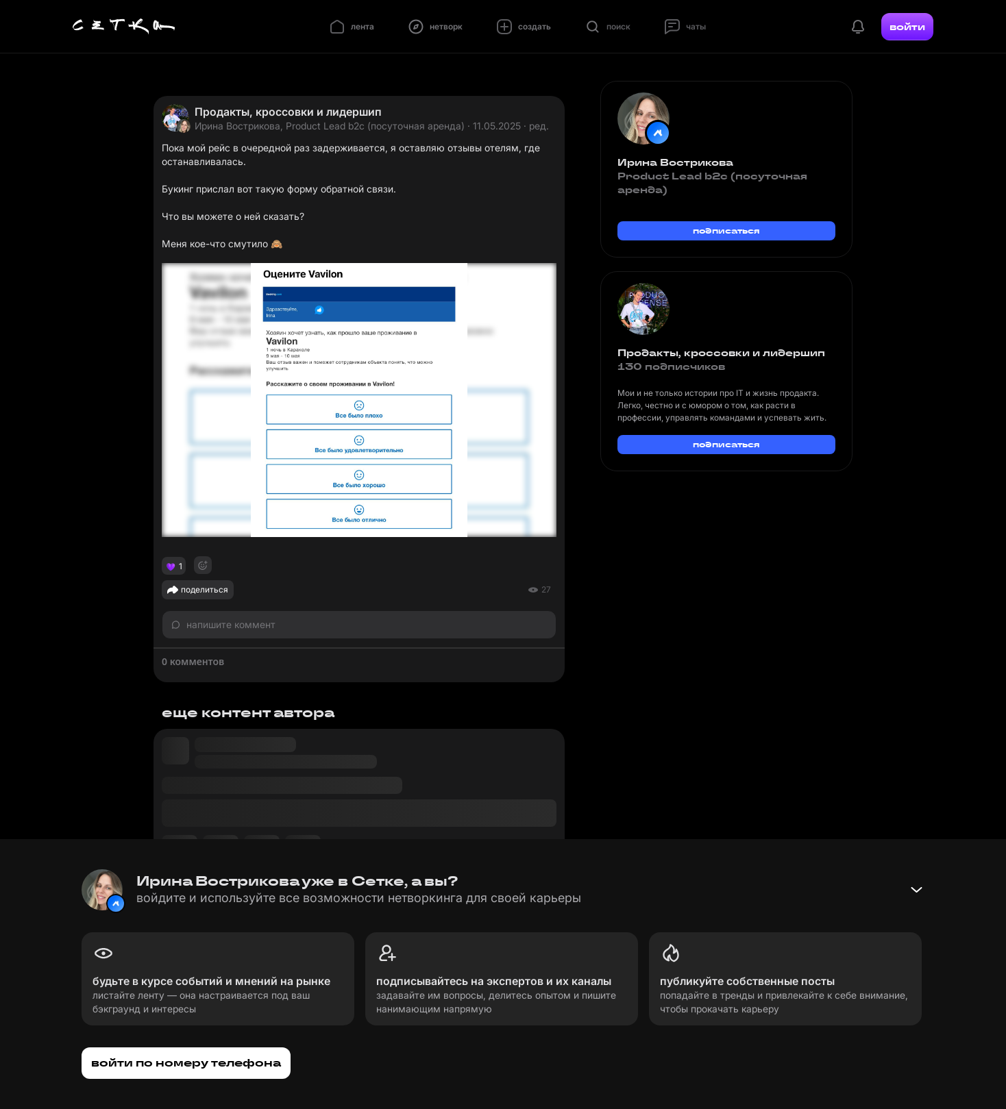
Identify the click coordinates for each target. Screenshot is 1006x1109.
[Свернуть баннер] (916, 890)
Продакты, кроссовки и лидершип (288, 112)
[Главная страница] (124, 26)
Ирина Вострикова (675, 162)
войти (907, 27)
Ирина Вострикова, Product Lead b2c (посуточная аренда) (330, 126)
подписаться (726, 230)
